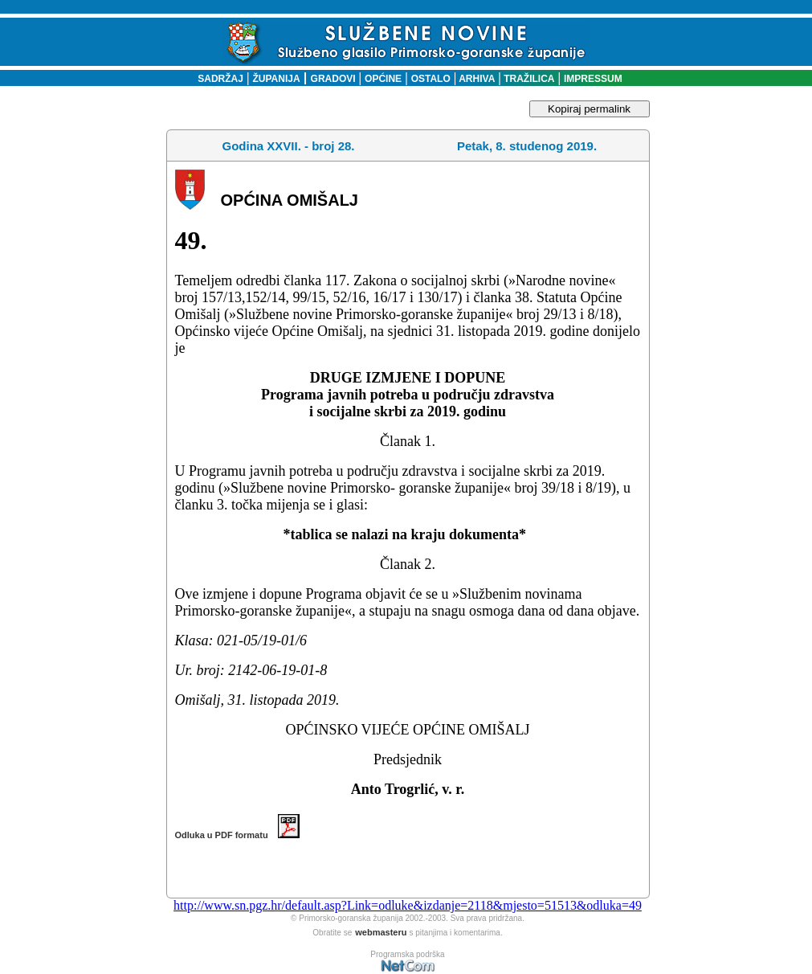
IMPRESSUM (593, 78)
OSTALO (431, 78)
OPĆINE (383, 78)
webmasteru (380, 932)
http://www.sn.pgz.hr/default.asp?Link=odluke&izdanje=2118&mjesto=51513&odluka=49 (407, 905)
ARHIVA (475, 78)
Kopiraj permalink (589, 109)
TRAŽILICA (528, 78)
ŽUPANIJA (276, 78)
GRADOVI (333, 78)
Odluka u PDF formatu (237, 835)
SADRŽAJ (216, 78)
